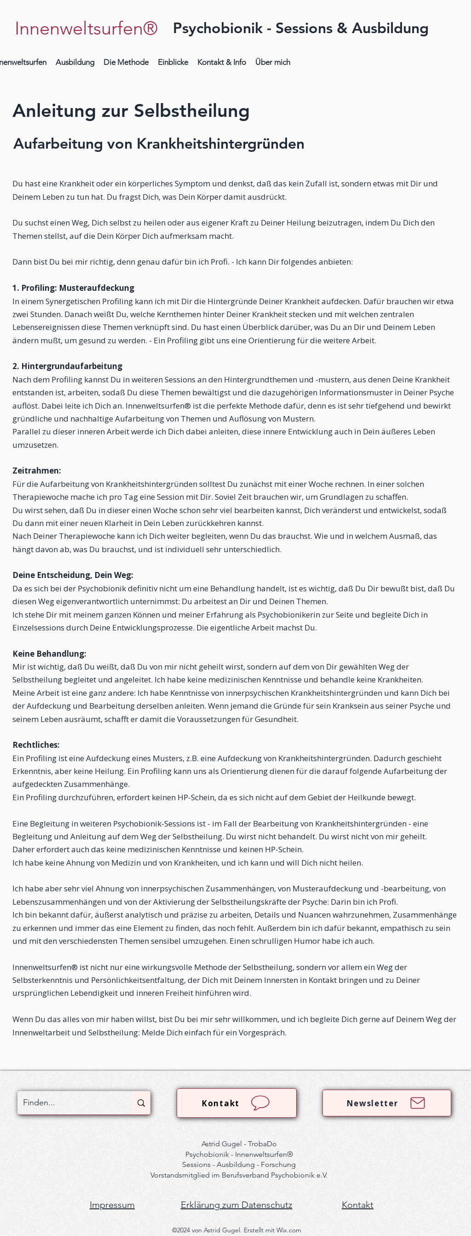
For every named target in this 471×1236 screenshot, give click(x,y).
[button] (75, 62)
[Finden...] (68, 1103)
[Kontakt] (237, 1103)
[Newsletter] (386, 1103)
